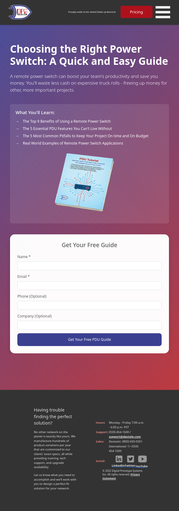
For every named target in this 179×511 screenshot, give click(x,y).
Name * (24, 256)
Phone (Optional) (31, 296)
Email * (23, 276)
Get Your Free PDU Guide (89, 339)
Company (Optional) (34, 316)
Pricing (136, 12)
